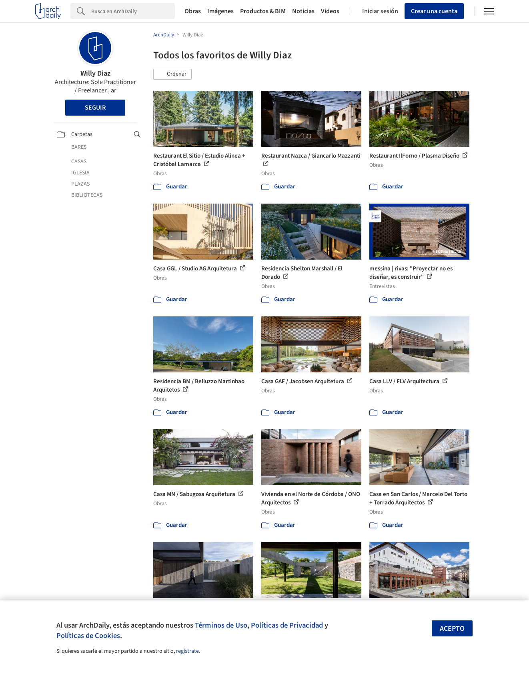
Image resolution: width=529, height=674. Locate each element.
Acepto (452, 629)
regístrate (187, 651)
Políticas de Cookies (88, 635)
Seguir (95, 107)
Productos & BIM (263, 11)
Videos (330, 11)
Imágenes (220, 11)
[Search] (133, 11)
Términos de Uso (221, 625)
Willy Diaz (95, 73)
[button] (172, 74)
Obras (192, 11)
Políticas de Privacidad (287, 625)
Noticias (303, 11)
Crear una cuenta (434, 11)
